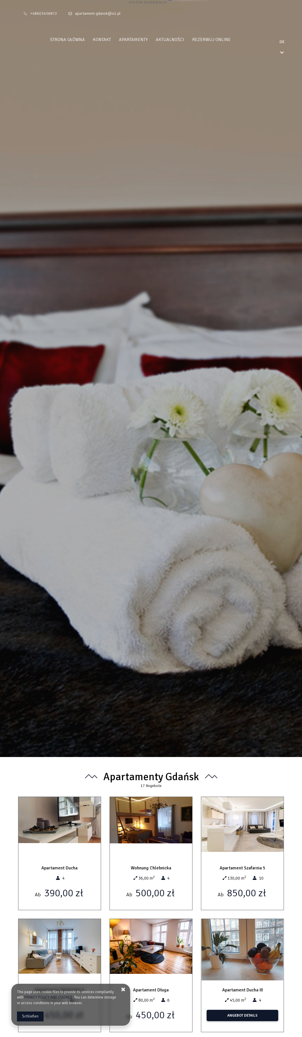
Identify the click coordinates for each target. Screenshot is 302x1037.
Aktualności (180, 39)
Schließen (30, 1016)
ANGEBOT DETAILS (242, 1015)
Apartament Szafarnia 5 (242, 868)
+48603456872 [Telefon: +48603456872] (43, 13)
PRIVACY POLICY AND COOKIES (48, 997)
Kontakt (113, 39)
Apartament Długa (151, 990)
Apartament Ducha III (242, 990)
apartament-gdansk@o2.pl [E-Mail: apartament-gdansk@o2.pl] (98, 13)
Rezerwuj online (222, 39)
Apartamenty (144, 39)
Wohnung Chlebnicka (151, 868)
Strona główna (78, 39)
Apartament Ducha (59, 868)
